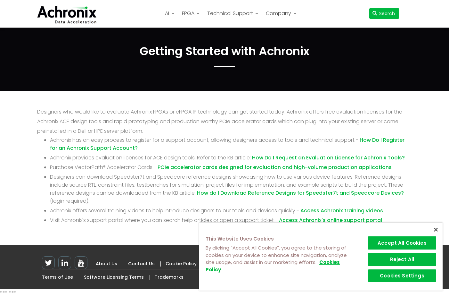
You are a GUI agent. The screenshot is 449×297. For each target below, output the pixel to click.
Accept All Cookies (402, 243)
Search (383, 13)
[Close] (436, 230)
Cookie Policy (181, 263)
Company (278, 13)
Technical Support (230, 13)
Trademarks (169, 277)
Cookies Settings (402, 275)
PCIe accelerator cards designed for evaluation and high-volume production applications (275, 167)
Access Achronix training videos (341, 210)
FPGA (188, 13)
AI (167, 13)
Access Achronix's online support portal (330, 220)
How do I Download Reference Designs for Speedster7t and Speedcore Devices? (300, 193)
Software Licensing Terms (114, 277)
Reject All (402, 259)
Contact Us (141, 263)
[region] (321, 257)
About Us (106, 263)
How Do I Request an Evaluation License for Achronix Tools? (328, 157)
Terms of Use (57, 277)
